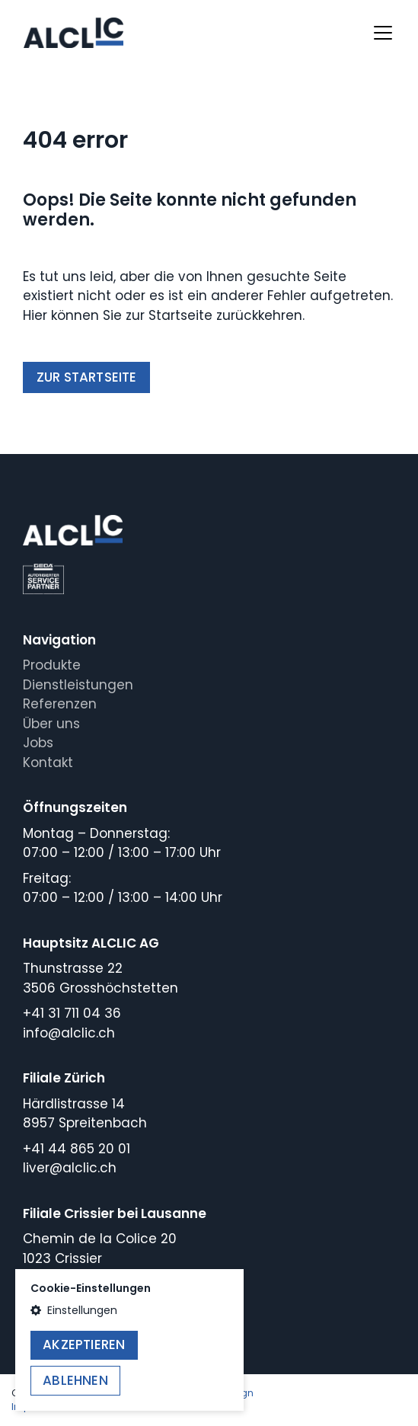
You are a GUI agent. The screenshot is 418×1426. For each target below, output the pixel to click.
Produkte (52, 665)
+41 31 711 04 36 (72, 1013)
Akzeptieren (84, 1344)
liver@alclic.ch (69, 1168)
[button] (129, 1311)
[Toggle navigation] (383, 32)
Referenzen (60, 704)
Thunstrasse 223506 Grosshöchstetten (100, 978)
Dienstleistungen (78, 685)
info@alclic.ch (69, 1033)
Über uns (51, 724)
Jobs (38, 743)
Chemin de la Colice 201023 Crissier (100, 1248)
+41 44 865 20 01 (76, 1149)
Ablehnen (75, 1380)
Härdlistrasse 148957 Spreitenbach (85, 1114)
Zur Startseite (87, 377)
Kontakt (48, 762)
